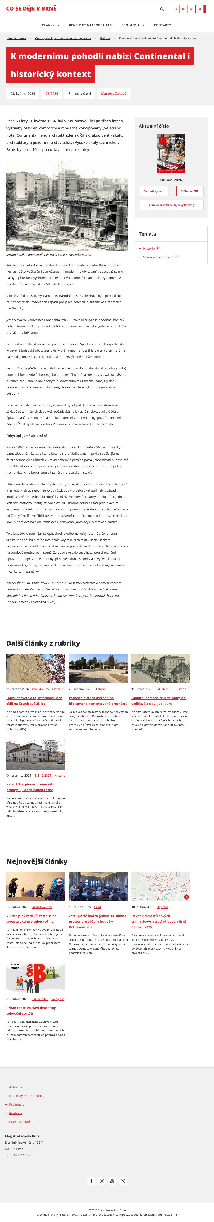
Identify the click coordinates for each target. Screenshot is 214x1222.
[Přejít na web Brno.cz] (190, 9)
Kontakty (163, 25)
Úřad (97, 907)
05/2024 (52, 93)
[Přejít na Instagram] (123, 1181)
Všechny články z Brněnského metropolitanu (63, 38)
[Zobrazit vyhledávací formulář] (162, 9)
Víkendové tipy (42, 907)
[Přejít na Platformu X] (102, 1181)
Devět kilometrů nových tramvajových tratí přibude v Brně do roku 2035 (159, 921)
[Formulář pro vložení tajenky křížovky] (171, 205)
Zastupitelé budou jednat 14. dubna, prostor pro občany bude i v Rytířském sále (98, 921)
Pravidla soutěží (20, 1121)
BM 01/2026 (163, 689)
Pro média (16, 1104)
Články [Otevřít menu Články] (47, 25)
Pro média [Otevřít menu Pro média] (131, 25)
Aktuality (15, 1087)
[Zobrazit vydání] (153, 191)
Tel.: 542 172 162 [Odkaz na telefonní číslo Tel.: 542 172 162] (17, 1155)
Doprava (162, 907)
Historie (105, 38)
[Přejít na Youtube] (112, 1181)
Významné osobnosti (158, 257)
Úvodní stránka (16, 38)
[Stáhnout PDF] (189, 191)
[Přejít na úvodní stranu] (31, 11)
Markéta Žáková (113, 93)
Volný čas (57, 999)
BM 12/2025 (42, 775)
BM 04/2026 (40, 689)
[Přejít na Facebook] (91, 1181)
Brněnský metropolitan (90, 25)
